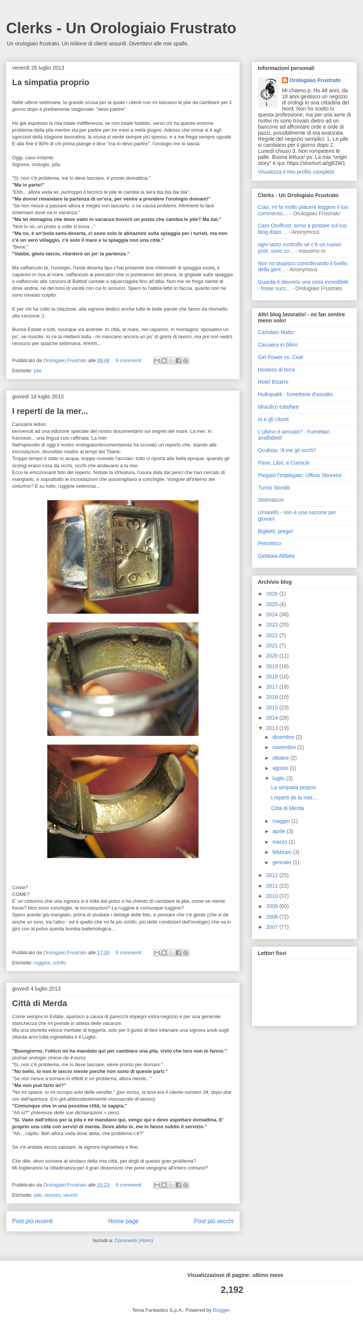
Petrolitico (269, 543)
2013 (272, 728)
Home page (123, 1221)
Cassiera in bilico (278, 345)
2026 (272, 594)
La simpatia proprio (50, 82)
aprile (279, 831)
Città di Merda (39, 1003)
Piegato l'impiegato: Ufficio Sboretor (300, 475)
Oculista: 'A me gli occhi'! (287, 450)
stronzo (52, 1195)
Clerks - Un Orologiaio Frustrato (121, 28)
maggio (281, 821)
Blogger (221, 1310)
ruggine (42, 963)
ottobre (281, 758)
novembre (284, 747)
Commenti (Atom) (134, 1240)
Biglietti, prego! (275, 531)
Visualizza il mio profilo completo (296, 172)
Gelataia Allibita (276, 556)
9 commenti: (130, 1185)
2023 (272, 625)
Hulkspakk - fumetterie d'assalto (295, 394)
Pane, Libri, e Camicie (284, 463)
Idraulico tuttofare (278, 407)
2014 (272, 718)
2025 (272, 604)
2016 (272, 697)
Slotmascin (271, 500)
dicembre (283, 737)
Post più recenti (32, 1221)
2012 (272, 875)
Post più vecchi (214, 1221)
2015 (272, 707)
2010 (272, 896)
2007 (272, 927)
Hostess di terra (276, 370)
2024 (272, 614)
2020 (272, 656)
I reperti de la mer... (50, 411)
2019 (272, 666)
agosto (281, 768)
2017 (272, 687)
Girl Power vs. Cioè (280, 357)
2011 (272, 886)
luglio (279, 778)
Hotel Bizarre (273, 382)
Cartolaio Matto (276, 332)
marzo (280, 842)
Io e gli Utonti (273, 419)
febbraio (282, 852)
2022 (272, 635)
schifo (59, 963)
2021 (272, 645)
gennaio (282, 862)
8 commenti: (130, 360)
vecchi (70, 1195)
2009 (272, 906)
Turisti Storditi (274, 488)
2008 (272, 917)
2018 (272, 676)
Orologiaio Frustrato (315, 80)
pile (38, 370)
